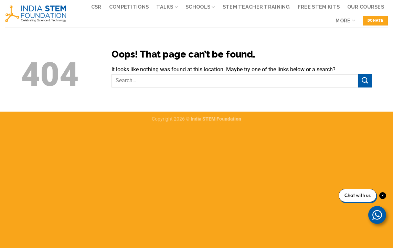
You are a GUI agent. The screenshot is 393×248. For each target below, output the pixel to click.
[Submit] (365, 80)
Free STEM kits (319, 7)
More (345, 20)
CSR (96, 7)
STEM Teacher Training (256, 7)
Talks (167, 7)
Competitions (129, 7)
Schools (200, 7)
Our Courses (365, 7)
